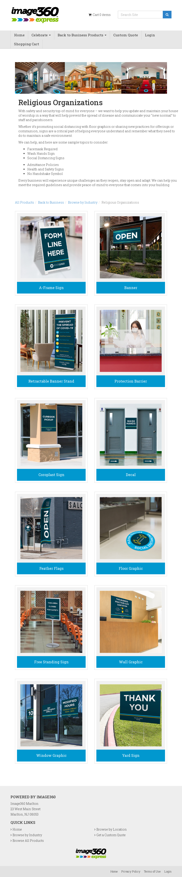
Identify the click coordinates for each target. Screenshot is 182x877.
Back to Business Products (82, 35)
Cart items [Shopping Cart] (99, 15)
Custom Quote (125, 35)
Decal (131, 474)
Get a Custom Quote (111, 835)
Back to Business (51, 202)
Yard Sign (131, 755)
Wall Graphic (131, 661)
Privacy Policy (130, 871)
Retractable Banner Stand (51, 381)
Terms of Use (152, 871)
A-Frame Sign (51, 287)
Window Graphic (51, 755)
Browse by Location (111, 829)
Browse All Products (28, 840)
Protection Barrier (130, 381)
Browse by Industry (82, 202)
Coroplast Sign (51, 474)
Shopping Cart (26, 44)
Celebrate (41, 35)
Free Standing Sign (51, 661)
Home (19, 35)
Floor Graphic (131, 568)
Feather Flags (51, 568)
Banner (130, 287)
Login (150, 35)
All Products (24, 202)
